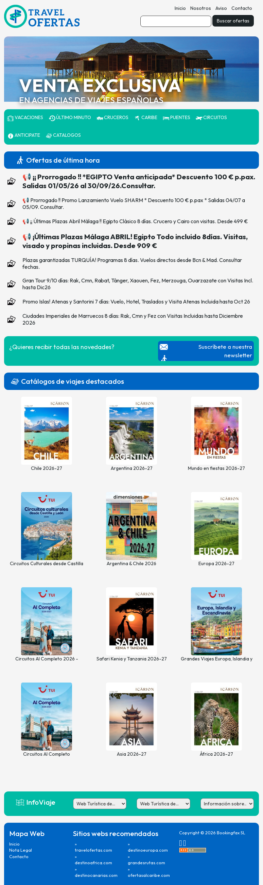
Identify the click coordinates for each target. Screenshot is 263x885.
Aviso (221, 8)
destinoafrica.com (93, 862)
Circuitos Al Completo (46, 754)
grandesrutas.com (146, 862)
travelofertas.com (93, 850)
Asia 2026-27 (131, 754)
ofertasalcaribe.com (149, 875)
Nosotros (200, 8)
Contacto (241, 8)
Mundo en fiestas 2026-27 (216, 468)
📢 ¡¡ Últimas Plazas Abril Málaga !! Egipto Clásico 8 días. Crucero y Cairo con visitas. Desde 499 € (135, 221)
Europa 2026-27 (216, 563)
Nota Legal (20, 850)
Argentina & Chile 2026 (131, 563)
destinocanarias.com (96, 875)
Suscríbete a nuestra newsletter (225, 350)
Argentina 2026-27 (132, 468)
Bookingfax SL (231, 832)
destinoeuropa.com (148, 850)
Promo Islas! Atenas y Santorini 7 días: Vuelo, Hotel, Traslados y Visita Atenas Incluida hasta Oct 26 (136, 301)
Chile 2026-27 (46, 468)
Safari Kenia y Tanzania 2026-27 (132, 659)
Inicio (180, 8)
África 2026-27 (216, 754)
